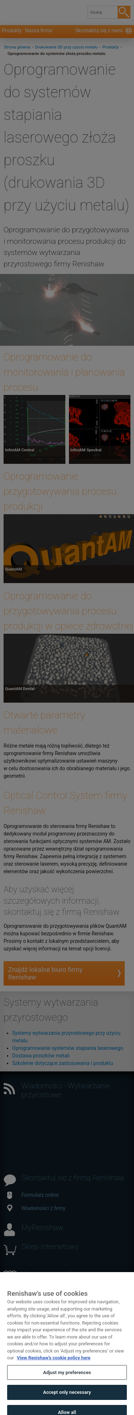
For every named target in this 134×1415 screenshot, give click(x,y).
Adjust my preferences (67, 1378)
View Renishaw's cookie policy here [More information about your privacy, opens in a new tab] (53, 1364)
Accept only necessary (67, 1398)
